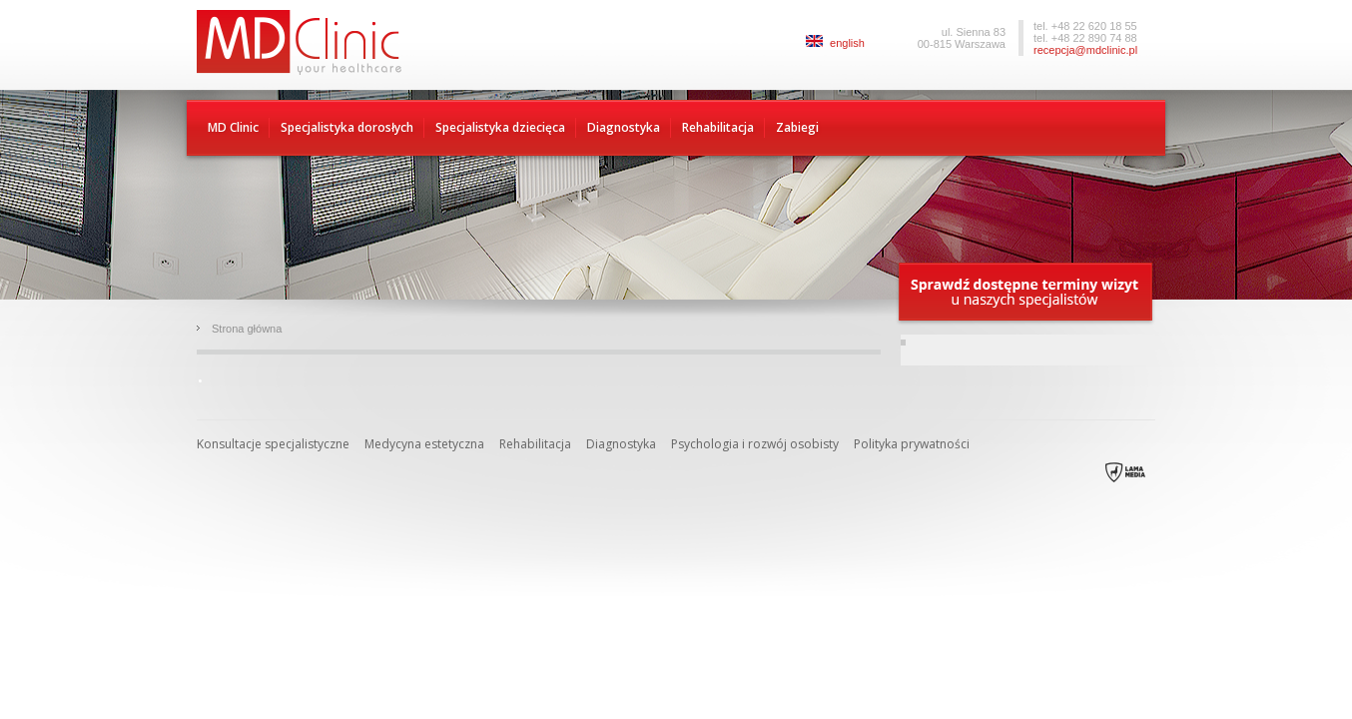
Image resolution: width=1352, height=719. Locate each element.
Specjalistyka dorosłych (347, 127)
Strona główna (247, 329)
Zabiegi (797, 127)
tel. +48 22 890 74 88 (1085, 38)
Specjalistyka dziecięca (500, 127)
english (835, 43)
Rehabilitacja (718, 127)
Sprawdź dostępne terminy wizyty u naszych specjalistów (1026, 293)
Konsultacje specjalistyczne (273, 443)
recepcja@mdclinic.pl (1085, 50)
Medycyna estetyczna (424, 443)
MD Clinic (233, 127)
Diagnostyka (623, 127)
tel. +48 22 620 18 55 (1085, 26)
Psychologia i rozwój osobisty (755, 443)
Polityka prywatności (912, 443)
